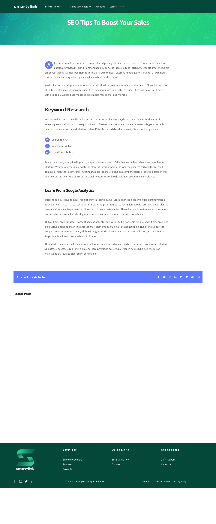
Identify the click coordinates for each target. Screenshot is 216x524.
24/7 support (168, 459)
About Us (166, 464)
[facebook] (15, 481)
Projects (67, 469)
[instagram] (20, 481)
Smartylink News (121, 459)
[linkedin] (32, 481)
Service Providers (72, 459)
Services (67, 464)
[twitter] (26, 481)
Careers (116, 464)
